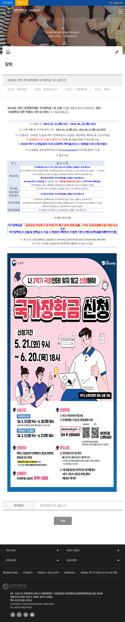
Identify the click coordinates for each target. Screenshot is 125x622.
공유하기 (117, 52)
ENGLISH (118, 2)
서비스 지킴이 (73, 550)
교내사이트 (72, 560)
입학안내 (22, 2)
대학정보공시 (69, 573)
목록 (63, 521)
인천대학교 (7, 2)
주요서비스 (11, 550)
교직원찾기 (27, 573)
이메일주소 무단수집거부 (48, 573)
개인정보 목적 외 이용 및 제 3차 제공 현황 (98, 573)
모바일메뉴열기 (121, 11)
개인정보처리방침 (10, 573)
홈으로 (8, 52)
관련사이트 (11, 560)
